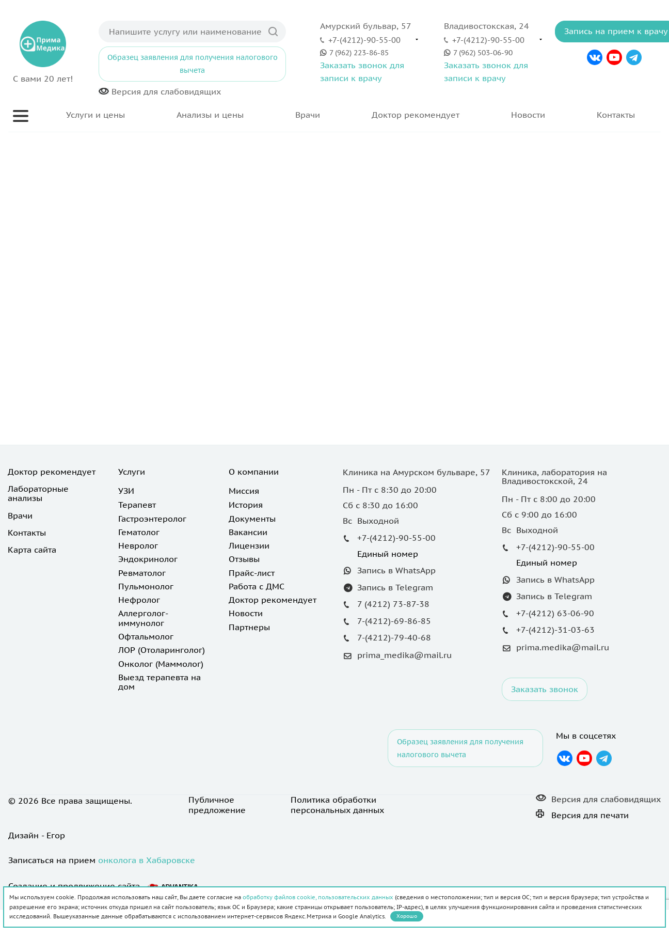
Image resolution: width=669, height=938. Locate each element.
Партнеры (249, 627)
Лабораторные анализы (38, 493)
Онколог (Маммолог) (160, 664)
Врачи (307, 115)
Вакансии (248, 532)
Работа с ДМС (256, 586)
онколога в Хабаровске (146, 860)
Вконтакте (595, 57)
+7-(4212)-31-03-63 (555, 629)
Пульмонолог (145, 586)
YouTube (614, 57)
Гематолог (139, 532)
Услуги (131, 471)
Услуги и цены (95, 115)
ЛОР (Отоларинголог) (161, 650)
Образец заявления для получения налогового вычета (192, 64)
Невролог (138, 545)
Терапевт (137, 504)
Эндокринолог (148, 559)
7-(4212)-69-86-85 (394, 621)
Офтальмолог (145, 636)
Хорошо (406, 916)
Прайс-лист (252, 573)
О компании (254, 471)
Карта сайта (32, 549)
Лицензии (249, 545)
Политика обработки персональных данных (337, 804)
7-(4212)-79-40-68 (394, 637)
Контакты (616, 115)
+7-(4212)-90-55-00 (364, 40)
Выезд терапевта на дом (159, 682)
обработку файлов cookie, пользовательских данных (318, 897)
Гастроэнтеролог (152, 518)
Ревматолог (142, 573)
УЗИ (126, 491)
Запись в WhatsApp (396, 570)
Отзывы (244, 559)
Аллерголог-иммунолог (143, 618)
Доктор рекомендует (415, 115)
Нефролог (139, 600)
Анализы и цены (210, 115)
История (246, 504)
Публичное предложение (217, 804)
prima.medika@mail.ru (562, 647)
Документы (252, 518)
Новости (528, 115)
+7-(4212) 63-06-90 (555, 613)
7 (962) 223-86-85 (359, 52)
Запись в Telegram (395, 587)
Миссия (244, 491)
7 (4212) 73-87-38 (393, 604)
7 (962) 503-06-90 (483, 52)
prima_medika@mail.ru (404, 655)
